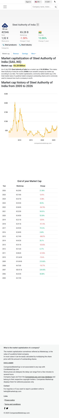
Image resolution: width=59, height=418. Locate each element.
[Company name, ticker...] (44, 7)
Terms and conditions (12, 404)
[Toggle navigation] (5, 6)
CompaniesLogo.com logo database (38, 377)
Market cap (6, 53)
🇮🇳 (40, 32)
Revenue (16, 53)
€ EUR (47, 2)
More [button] (33, 53)
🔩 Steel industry (25, 45)
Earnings (25, 53)
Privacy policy (9, 400)
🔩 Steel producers (9, 45)
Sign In (28, 2)
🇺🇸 (37, 2)
